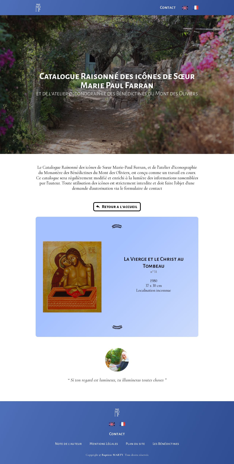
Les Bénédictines (166, 444)
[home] (38, 8)
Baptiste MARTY (112, 455)
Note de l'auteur (68, 444)
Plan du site (135, 444)
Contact (168, 7)
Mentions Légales (104, 444)
